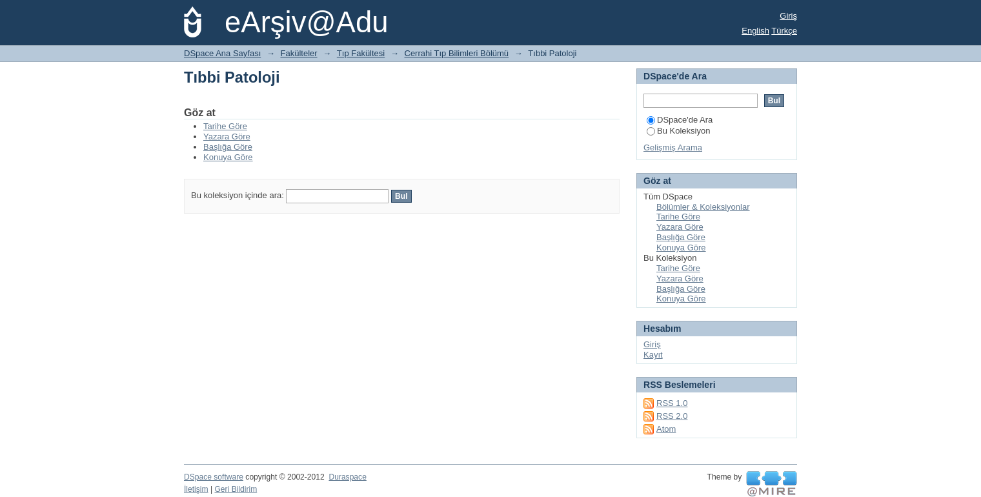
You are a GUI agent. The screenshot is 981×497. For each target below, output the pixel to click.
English (755, 31)
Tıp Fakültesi (361, 53)
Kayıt (653, 355)
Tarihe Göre (225, 126)
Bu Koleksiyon (678, 131)
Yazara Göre (226, 136)
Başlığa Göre (227, 147)
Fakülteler (299, 53)
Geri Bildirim (235, 489)
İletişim (196, 489)
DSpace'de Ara (680, 120)
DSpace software (213, 477)
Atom (666, 429)
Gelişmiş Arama (672, 147)
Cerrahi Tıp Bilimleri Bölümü (457, 53)
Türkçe (784, 31)
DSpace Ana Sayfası (222, 53)
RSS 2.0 (671, 416)
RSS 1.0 (671, 403)
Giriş (788, 16)
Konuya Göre (228, 157)
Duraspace (347, 477)
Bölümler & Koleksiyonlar (703, 207)
